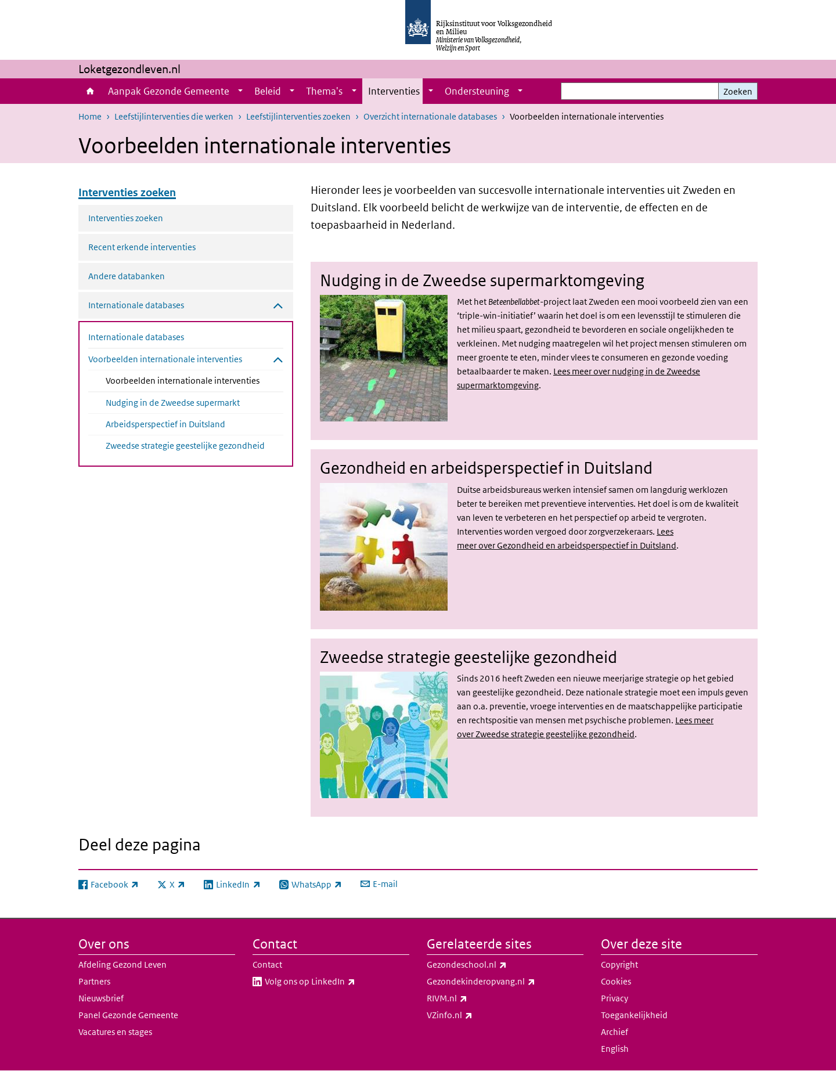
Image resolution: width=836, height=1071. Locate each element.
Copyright (619, 964)
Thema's (324, 91)
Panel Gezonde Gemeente (128, 1014)
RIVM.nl (472, 998)
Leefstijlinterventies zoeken (298, 116)
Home (90, 91)
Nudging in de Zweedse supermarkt (173, 402)
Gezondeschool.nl (492, 965)
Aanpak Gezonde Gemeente (168, 91)
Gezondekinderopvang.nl (505, 982)
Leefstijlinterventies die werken (173, 116)
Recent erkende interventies (142, 247)
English (615, 1048)
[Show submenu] (240, 91)
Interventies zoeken (125, 217)
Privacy (614, 998)
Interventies (394, 91)
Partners (94, 981)
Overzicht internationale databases (430, 116)
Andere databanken (126, 276)
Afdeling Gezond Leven (122, 964)
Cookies (616, 981)
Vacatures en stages (115, 1031)
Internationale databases (136, 336)
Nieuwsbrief (101, 998)
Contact (267, 964)
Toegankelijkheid (634, 1014)
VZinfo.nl (475, 1015)
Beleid (267, 91)
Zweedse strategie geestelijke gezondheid (185, 445)
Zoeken (737, 91)
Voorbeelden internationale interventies (194, 379)
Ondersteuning (477, 91)
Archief (614, 1031)
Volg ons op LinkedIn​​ (335, 982)
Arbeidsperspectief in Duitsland (165, 424)
